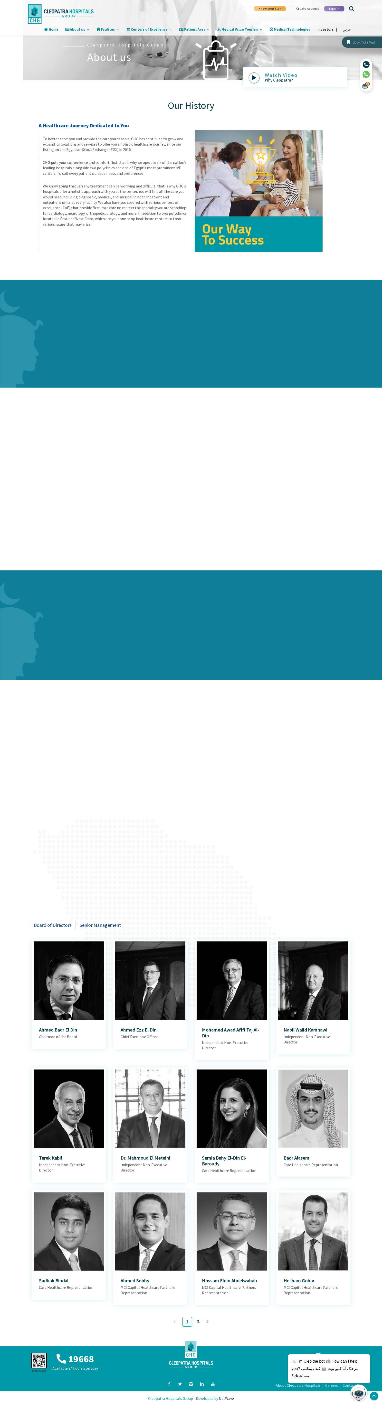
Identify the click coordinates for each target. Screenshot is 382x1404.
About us (83, 29)
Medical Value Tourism (242, 29)
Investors (328, 29)
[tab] (53, 925)
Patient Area (197, 29)
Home (58, 29)
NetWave (226, 1398)
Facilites (113, 29)
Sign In (334, 8)
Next (208, 1321)
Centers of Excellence (153, 29)
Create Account (307, 8)
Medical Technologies (291, 29)
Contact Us (352, 1385)
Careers (331, 1385)
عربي (347, 29)
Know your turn (270, 8)
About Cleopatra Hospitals (298, 1385)
